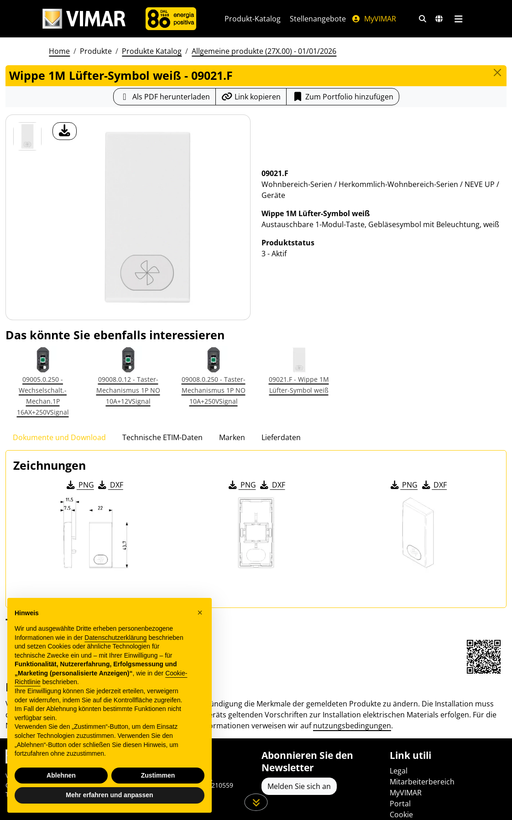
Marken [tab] (232, 437)
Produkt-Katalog (253, 19)
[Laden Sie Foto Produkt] (64, 131)
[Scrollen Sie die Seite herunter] (256, 802)
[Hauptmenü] (458, 18)
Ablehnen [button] (61, 775)
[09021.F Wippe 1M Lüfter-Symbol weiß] (27, 136)
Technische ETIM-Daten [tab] (162, 437)
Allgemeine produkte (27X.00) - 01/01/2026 (264, 51)
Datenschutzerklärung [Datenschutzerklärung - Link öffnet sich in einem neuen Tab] (115, 637)
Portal (400, 804)
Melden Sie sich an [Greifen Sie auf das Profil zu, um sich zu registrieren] (299, 786)
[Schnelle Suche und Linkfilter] (422, 18)
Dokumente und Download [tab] (59, 437)
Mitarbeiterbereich (422, 782)
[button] (200, 612)
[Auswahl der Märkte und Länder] (439, 18)
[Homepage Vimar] (83, 18)
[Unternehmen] (171, 18)
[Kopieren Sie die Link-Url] (251, 96)
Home (59, 51)
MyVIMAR (373, 19)
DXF (110, 485)
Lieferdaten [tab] (281, 437)
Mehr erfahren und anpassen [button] (109, 795)
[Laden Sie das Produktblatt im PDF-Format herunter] (164, 96)
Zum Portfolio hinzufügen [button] (342, 97)
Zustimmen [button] (158, 775)
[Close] (497, 72)
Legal (399, 771)
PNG (79, 485)
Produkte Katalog (152, 51)
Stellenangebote (318, 19)
